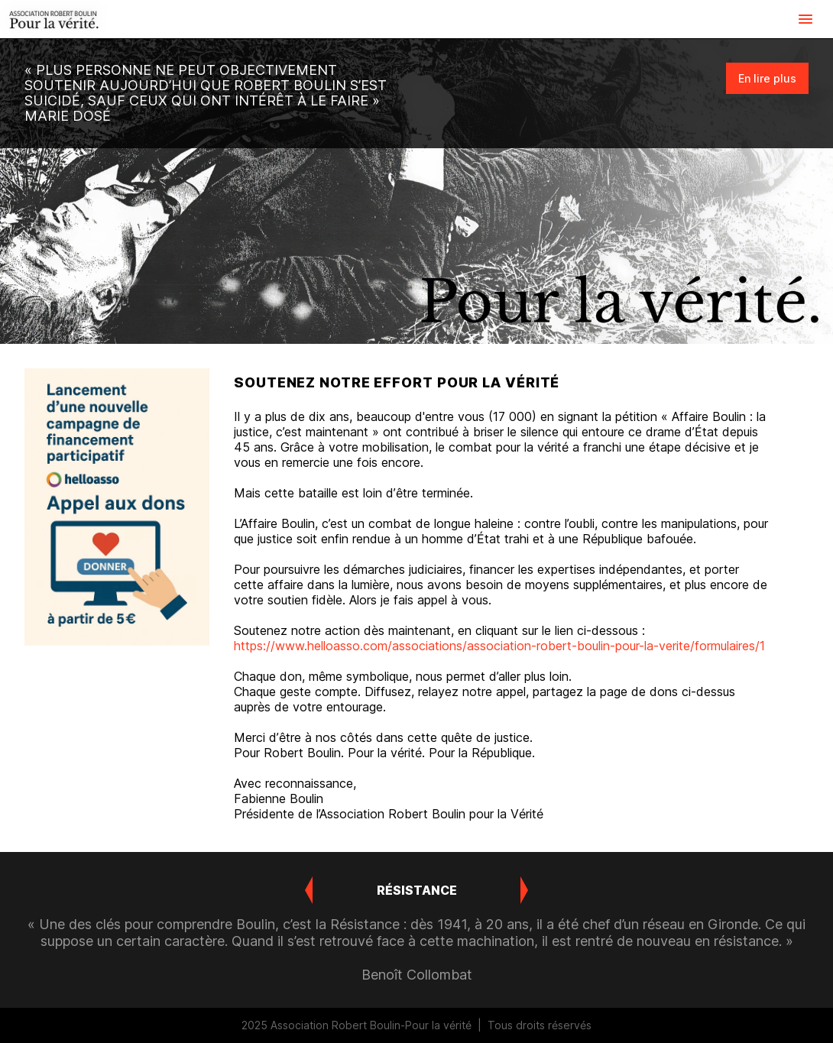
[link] (53, 19)
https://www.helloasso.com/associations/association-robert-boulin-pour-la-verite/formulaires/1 (499, 645)
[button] (805, 19)
